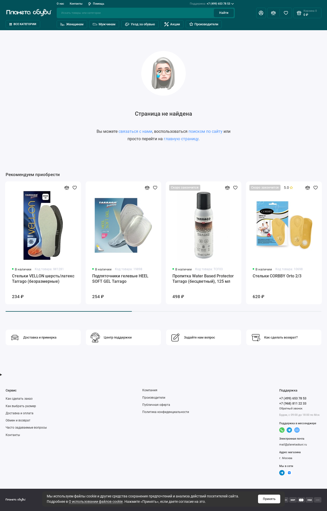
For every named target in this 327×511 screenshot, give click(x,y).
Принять (269, 499)
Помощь (96, 3)
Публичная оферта (156, 405)
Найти (223, 13)
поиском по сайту (206, 131)
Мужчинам (104, 24)
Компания (149, 390)
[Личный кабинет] (261, 13)
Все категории (22, 24)
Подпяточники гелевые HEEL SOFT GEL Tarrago (120, 279)
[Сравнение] (273, 13)
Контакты (76, 3)
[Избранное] (286, 13)
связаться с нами (135, 131)
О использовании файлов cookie (96, 501)
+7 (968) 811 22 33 (292, 403)
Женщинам (72, 24)
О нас (60, 3)
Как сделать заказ (19, 398)
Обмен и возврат (18, 420)
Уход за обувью (140, 24)
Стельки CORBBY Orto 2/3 (277, 276)
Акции (172, 24)
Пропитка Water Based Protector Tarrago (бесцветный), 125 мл (203, 279)
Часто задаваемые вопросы (26, 427)
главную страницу (181, 138)
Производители (203, 24)
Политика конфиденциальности (165, 412)
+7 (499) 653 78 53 (212, 4)
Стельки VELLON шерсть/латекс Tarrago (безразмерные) (43, 279)
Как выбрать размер (21, 406)
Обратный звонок (290, 408)
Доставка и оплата (19, 413)
